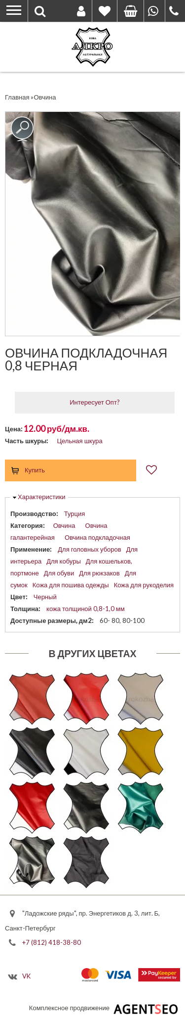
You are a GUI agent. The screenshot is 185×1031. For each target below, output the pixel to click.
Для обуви (59, 573)
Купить (35, 470)
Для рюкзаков (99, 573)
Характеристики (41, 497)
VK (26, 976)
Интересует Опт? (95, 402)
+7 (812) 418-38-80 (51, 942)
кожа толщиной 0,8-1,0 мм (85, 609)
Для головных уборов (89, 549)
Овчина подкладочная (97, 537)
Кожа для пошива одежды (71, 585)
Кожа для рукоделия (144, 585)
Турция (74, 513)
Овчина (64, 525)
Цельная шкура (79, 441)
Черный (45, 597)
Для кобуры (63, 561)
